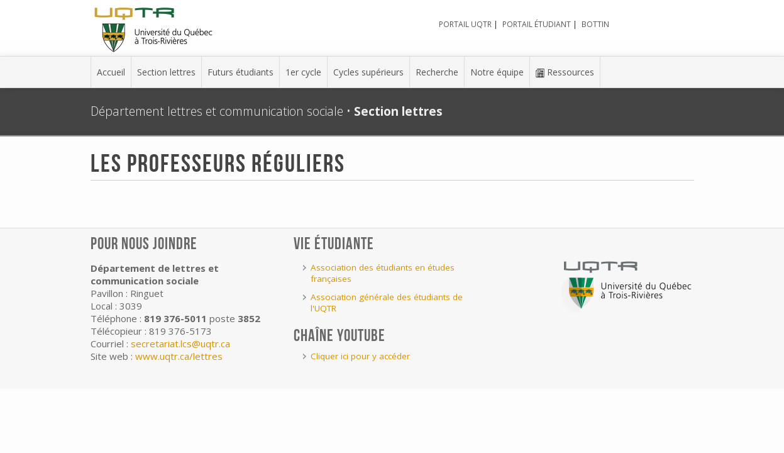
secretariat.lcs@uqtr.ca (180, 343)
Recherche (437, 72)
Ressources (565, 72)
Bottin (595, 24)
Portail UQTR (465, 24)
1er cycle (303, 72)
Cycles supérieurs (368, 72)
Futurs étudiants (240, 72)
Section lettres (166, 72)
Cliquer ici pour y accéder (360, 356)
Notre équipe (497, 72)
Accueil (111, 72)
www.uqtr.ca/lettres (179, 356)
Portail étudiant (536, 24)
